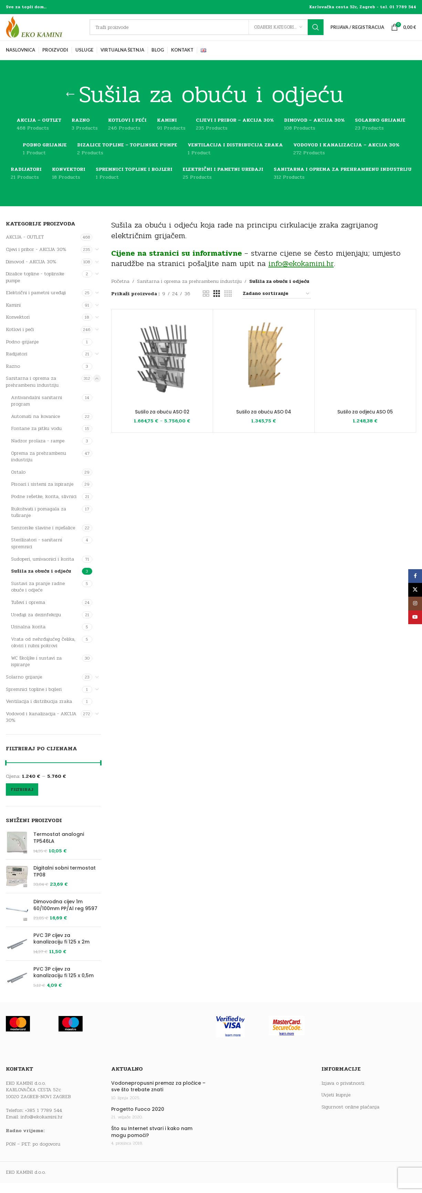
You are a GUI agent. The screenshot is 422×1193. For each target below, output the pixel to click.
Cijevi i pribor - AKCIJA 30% (36, 259)
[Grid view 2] (206, 303)
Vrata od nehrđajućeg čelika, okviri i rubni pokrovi (43, 652)
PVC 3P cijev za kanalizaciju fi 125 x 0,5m (63, 982)
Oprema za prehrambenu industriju (38, 466)
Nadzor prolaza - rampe (37, 450)
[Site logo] (49, 32)
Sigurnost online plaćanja (350, 1116)
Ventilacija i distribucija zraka (39, 711)
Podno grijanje (22, 351)
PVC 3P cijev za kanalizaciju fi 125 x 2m (61, 948)
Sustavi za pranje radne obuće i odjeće (38, 596)
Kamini (13, 314)
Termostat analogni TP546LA (58, 847)
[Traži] (211, 32)
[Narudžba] (276, 304)
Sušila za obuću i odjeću (41, 581)
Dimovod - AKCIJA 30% (31, 271)
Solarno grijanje (24, 687)
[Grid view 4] (228, 303)
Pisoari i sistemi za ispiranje (42, 494)
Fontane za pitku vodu (36, 438)
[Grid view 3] (216, 303)
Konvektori (18, 327)
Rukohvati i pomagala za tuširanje (38, 522)
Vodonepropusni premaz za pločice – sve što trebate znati (158, 1096)
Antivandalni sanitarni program (36, 411)
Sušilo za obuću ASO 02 (162, 421)
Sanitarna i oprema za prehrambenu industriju (32, 392)
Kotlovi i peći (20, 339)
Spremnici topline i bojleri (34, 699)
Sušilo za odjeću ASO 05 (365, 421)
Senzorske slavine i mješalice (43, 537)
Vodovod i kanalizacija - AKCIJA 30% (41, 727)
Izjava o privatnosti (342, 1093)
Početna (120, 291)
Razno (13, 375)
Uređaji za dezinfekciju (36, 624)
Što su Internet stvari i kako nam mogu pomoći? (151, 1142)
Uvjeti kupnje (335, 1105)
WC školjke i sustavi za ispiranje (36, 671)
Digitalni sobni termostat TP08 (64, 881)
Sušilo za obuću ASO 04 (263, 421)
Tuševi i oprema (28, 612)
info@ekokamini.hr (42, 1126)
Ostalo (18, 481)
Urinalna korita (28, 636)
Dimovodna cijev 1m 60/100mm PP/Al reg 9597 (65, 914)
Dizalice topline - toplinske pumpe (35, 287)
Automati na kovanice (35, 426)
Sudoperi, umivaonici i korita (42, 568)
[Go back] (70, 104)
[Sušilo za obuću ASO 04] (263, 369)
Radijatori (16, 363)
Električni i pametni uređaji (36, 302)
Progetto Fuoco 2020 (137, 1119)
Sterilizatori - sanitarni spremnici (36, 553)
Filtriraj (22, 799)
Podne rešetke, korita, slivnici (43, 506)
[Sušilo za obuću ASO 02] (162, 369)
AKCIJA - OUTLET (25, 247)
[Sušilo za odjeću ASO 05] (365, 369)
